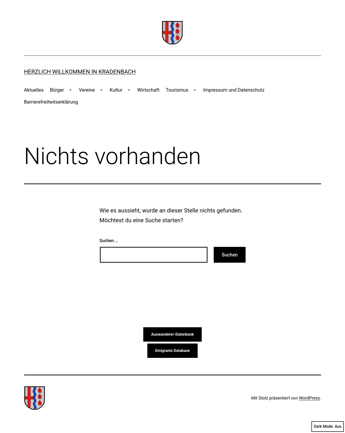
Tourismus (177, 90)
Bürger (57, 90)
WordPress (309, 397)
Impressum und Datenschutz (233, 90)
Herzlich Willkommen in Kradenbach (80, 71)
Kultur (116, 90)
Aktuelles (34, 90)
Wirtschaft (148, 90)
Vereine (87, 90)
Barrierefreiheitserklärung (51, 102)
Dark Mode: (327, 426)
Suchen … (108, 240)
